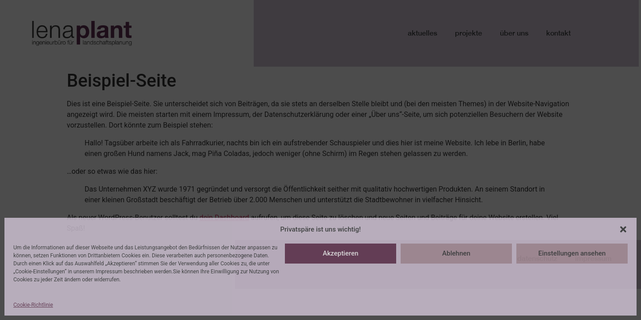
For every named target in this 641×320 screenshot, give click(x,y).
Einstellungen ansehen (571, 253)
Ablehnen (456, 253)
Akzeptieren (340, 253)
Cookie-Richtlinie (33, 305)
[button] (623, 229)
